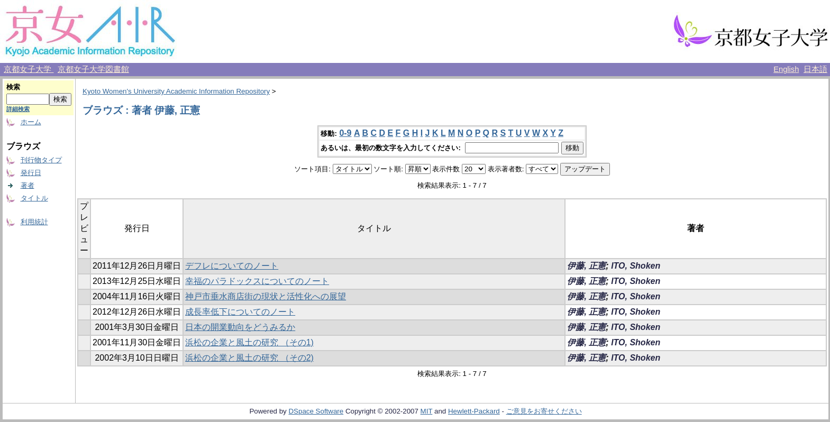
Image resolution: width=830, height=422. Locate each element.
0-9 (345, 133)
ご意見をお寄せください (544, 411)
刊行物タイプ (41, 160)
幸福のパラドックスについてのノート (257, 281)
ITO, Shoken (635, 265)
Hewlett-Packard (474, 411)
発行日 (31, 173)
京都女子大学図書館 (93, 69)
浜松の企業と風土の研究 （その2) (249, 357)
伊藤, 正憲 (586, 265)
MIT (427, 411)
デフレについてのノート (231, 265)
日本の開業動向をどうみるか (240, 327)
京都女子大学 (28, 69)
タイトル (34, 198)
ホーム (31, 122)
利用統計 (34, 222)
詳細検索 (18, 109)
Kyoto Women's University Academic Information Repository (176, 91)
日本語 (815, 69)
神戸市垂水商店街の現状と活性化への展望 (265, 296)
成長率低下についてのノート (240, 311)
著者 (27, 185)
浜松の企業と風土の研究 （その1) (249, 342)
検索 (13, 87)
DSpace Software (315, 411)
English (786, 69)
